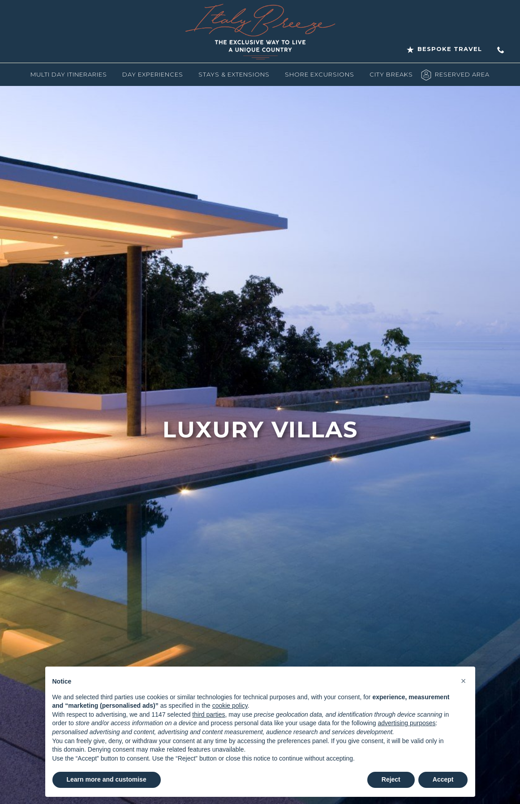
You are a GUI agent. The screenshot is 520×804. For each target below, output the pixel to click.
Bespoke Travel (444, 49)
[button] (463, 681)
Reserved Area (462, 74)
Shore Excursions (319, 74)
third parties (208, 714)
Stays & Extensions (234, 74)
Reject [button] (391, 779)
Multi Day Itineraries (68, 74)
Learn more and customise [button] (106, 779)
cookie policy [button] (230, 705)
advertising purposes (406, 723)
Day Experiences (152, 74)
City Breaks (391, 74)
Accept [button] (443, 779)
